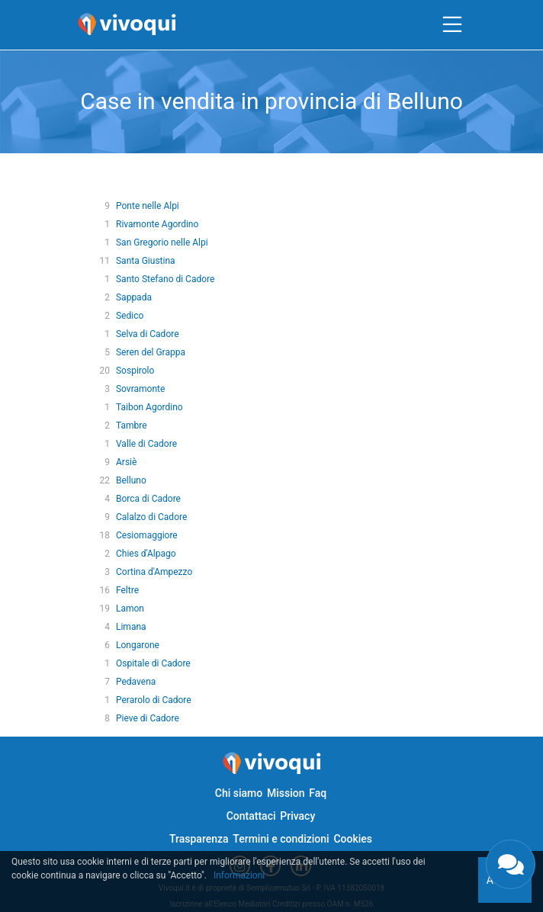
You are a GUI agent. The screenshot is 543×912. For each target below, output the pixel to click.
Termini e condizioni (281, 839)
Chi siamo (238, 793)
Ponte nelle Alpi (147, 206)
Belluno (131, 480)
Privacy (297, 816)
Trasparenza (199, 839)
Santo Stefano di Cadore (165, 279)
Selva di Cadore (147, 334)
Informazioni (239, 875)
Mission (286, 793)
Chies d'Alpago (146, 553)
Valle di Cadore (146, 443)
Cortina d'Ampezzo (154, 572)
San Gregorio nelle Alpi (162, 242)
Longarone (137, 645)
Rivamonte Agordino (157, 224)
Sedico (129, 315)
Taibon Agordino (149, 407)
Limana (131, 626)
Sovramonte (140, 389)
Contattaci (251, 816)
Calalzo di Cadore (151, 517)
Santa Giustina (145, 260)
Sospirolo (135, 370)
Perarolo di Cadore (153, 700)
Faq (317, 793)
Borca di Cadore (148, 498)
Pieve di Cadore (147, 718)
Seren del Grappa (150, 352)
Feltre (127, 590)
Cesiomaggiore (147, 535)
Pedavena (136, 681)
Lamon (130, 608)
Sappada (134, 297)
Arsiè (126, 462)
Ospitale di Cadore (153, 663)
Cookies (352, 839)
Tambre (131, 425)
